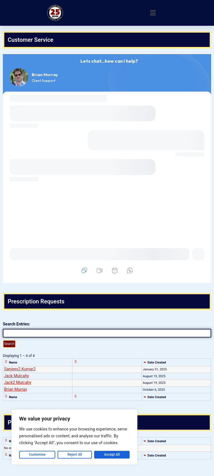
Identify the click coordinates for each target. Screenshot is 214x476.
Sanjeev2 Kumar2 (19, 369)
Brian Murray (15, 389)
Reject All (75, 455)
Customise (37, 455)
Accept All (112, 455)
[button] (153, 12)
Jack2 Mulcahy (17, 382)
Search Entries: (16, 324)
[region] (74, 437)
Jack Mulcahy (16, 376)
